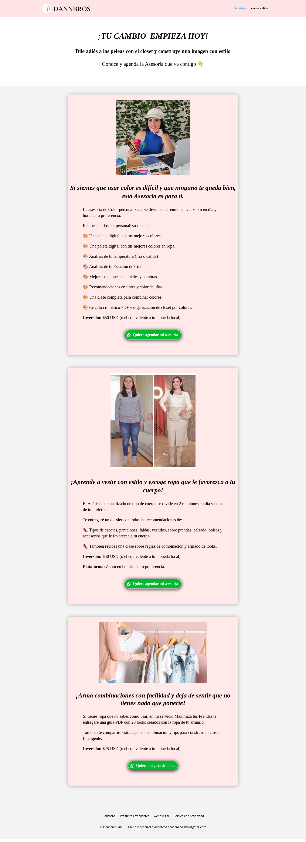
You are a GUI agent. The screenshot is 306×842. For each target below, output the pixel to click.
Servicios (240, 8)
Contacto (108, 819)
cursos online (259, 8)
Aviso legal (161, 819)
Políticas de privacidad (188, 819)
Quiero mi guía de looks (155, 768)
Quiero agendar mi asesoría (156, 335)
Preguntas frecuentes (134, 819)
